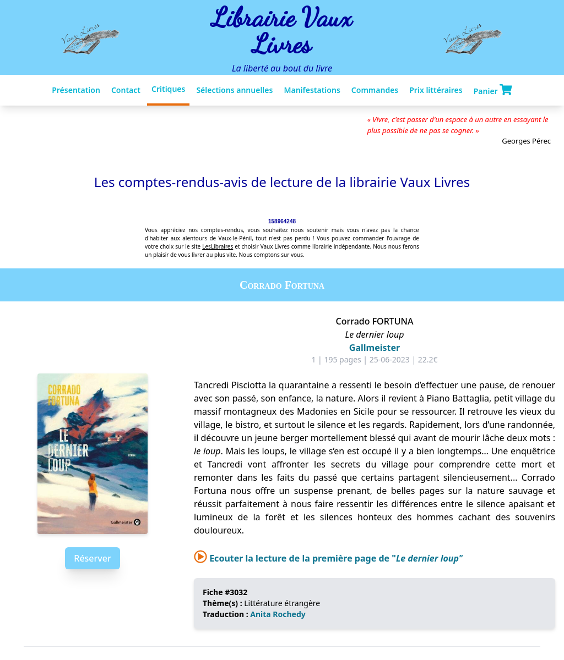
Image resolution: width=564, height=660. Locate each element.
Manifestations (312, 90)
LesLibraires (217, 246)
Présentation (76, 90)
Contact (125, 90)
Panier (493, 90)
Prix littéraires (435, 90)
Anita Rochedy (278, 614)
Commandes (374, 90)
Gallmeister (374, 348)
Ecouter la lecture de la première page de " (328, 558)
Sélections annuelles (234, 90)
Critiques (168, 89)
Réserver (92, 558)
